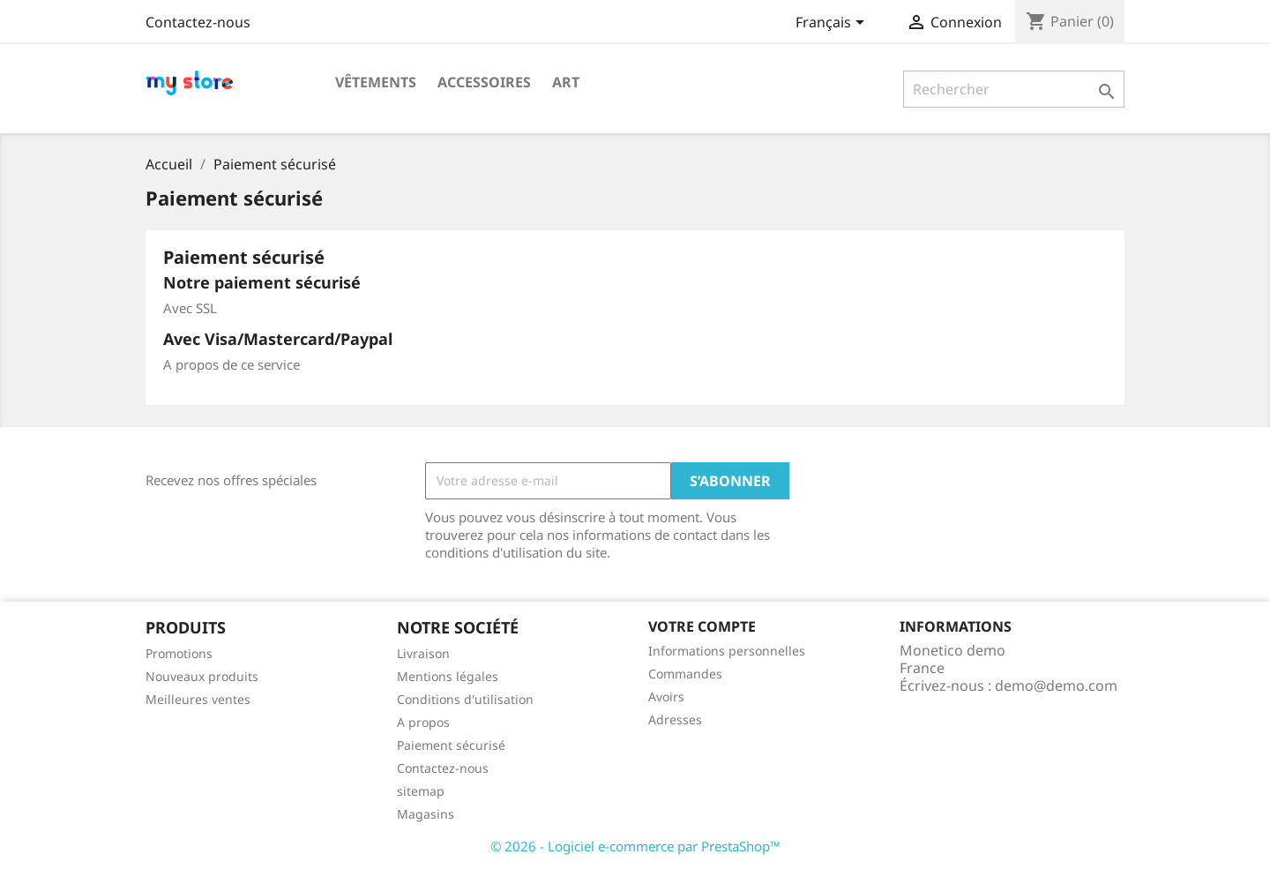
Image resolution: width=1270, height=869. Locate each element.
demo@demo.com (1056, 685)
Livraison (423, 653)
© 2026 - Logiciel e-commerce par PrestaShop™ (635, 846)
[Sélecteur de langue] (833, 23)
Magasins (425, 813)
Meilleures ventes (198, 699)
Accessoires (484, 82)
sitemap (420, 791)
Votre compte (702, 626)
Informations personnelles (726, 650)
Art (565, 82)
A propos (423, 722)
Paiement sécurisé (451, 745)
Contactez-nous (198, 22)
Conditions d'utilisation (465, 699)
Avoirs (666, 696)
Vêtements (375, 82)
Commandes (685, 673)
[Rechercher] (1013, 89)
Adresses (675, 719)
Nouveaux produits (202, 676)
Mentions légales (447, 676)
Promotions (179, 653)
